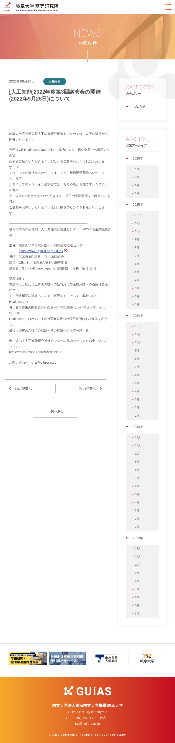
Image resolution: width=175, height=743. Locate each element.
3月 (137, 177)
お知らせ (139, 106)
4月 (137, 168)
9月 (137, 239)
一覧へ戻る (56, 411)
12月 (138, 215)
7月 (137, 255)
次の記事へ (87, 389)
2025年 (138, 204)
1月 (137, 193)
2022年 (138, 538)
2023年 (138, 427)
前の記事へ (23, 389)
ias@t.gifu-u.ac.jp (87, 723)
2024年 (138, 315)
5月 (137, 272)
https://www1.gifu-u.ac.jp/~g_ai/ (41, 251)
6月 (137, 264)
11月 (138, 223)
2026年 (138, 158)
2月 (137, 185)
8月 (137, 247)
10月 (138, 231)
